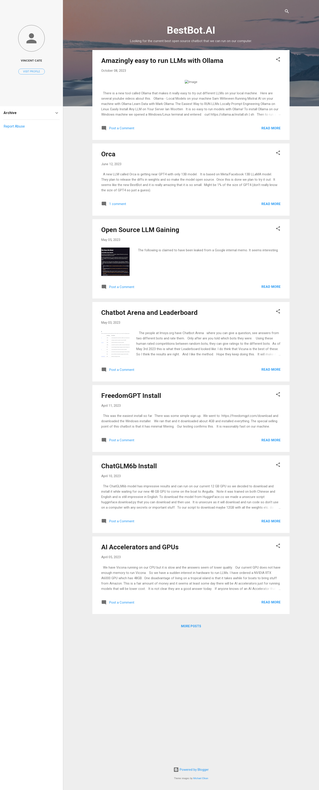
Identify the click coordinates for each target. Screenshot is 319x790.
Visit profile (31, 71)
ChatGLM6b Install (129, 595)
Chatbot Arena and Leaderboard (149, 441)
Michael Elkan (200, 778)
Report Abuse (14, 126)
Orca (108, 283)
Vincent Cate (31, 60)
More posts (191, 755)
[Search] (287, 12)
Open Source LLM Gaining (140, 358)
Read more (271, 257)
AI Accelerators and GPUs (140, 676)
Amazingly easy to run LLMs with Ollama (162, 60)
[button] (278, 60)
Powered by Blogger (191, 770)
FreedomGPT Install (131, 524)
